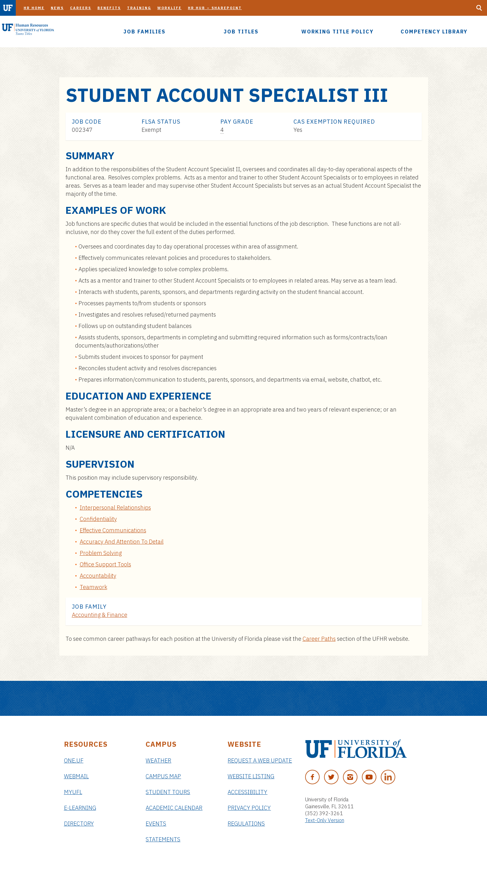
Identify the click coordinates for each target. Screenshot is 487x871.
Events (156, 823)
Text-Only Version (324, 820)
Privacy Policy (249, 807)
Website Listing (251, 776)
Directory (79, 823)
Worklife (169, 8)
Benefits (109, 8)
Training (139, 8)
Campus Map (163, 776)
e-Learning (80, 807)
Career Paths (319, 638)
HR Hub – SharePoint (215, 8)
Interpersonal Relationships (115, 507)
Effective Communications (113, 530)
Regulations (246, 823)
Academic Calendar (174, 807)
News (57, 8)
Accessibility (247, 792)
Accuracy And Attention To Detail (122, 541)
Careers (80, 8)
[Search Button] (479, 8)
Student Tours (168, 792)
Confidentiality (98, 519)
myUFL (73, 792)
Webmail (76, 776)
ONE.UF (74, 760)
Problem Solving (101, 553)
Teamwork (93, 587)
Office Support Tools (105, 564)
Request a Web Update (260, 760)
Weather (158, 760)
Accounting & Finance (99, 614)
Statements (163, 839)
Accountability (98, 575)
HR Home (34, 8)
